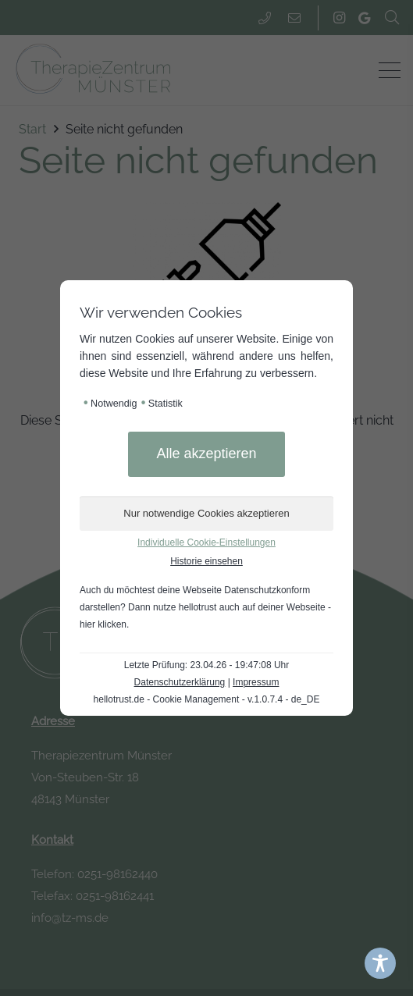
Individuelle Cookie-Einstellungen (206, 542)
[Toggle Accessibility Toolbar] (380, 963)
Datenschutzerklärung (180, 682)
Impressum (256, 682)
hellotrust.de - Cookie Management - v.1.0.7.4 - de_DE (207, 699)
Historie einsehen (206, 561)
